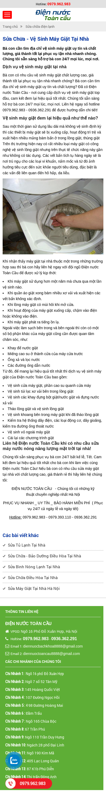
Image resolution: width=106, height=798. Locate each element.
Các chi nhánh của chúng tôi (33, 661)
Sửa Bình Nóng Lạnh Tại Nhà (34, 566)
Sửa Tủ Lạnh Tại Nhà (26, 545)
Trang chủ (10, 26)
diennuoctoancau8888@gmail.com (51, 654)
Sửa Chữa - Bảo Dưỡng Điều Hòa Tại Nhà (44, 555)
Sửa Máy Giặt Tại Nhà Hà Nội (34, 588)
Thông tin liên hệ (21, 611)
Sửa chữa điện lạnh (40, 26)
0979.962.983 (58, 3)
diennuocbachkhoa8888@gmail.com (53, 646)
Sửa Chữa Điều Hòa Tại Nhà (33, 577)
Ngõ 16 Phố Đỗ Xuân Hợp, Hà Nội (49, 631)
